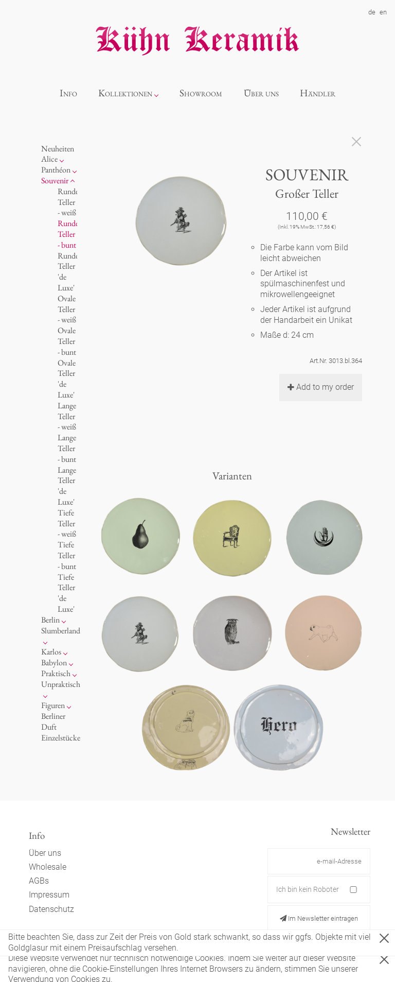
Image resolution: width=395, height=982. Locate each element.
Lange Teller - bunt (67, 448)
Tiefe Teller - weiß (67, 523)
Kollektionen (125, 93)
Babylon (54, 662)
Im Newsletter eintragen (319, 918)
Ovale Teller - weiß (67, 309)
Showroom (200, 93)
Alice (49, 158)
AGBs (39, 881)
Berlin (50, 619)
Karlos (51, 651)
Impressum (49, 895)
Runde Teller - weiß (68, 202)
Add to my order (321, 387)
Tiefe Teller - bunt (67, 555)
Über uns (261, 93)
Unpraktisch (60, 684)
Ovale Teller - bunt (67, 341)
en (383, 12)
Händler (317, 93)
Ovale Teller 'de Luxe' (67, 378)
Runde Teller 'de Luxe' (68, 271)
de (371, 12)
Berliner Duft (53, 721)
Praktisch (55, 673)
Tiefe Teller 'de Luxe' (66, 593)
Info (68, 93)
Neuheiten (57, 148)
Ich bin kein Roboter (307, 889)
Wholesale (47, 867)
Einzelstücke (60, 737)
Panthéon (55, 169)
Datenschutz (51, 909)
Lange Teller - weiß (67, 416)
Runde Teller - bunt (68, 234)
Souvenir (54, 180)
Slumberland (60, 630)
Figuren (53, 705)
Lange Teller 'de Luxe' (67, 485)
